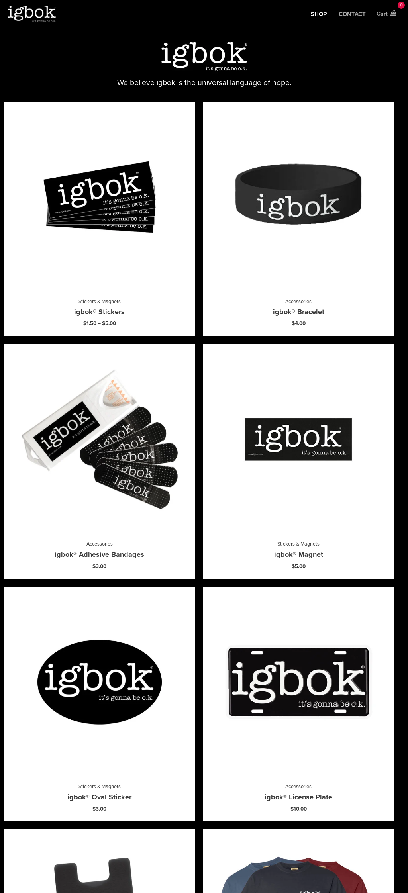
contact (351, 16)
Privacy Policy (248, 871)
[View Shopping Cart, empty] (385, 16)
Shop (318, 16)
